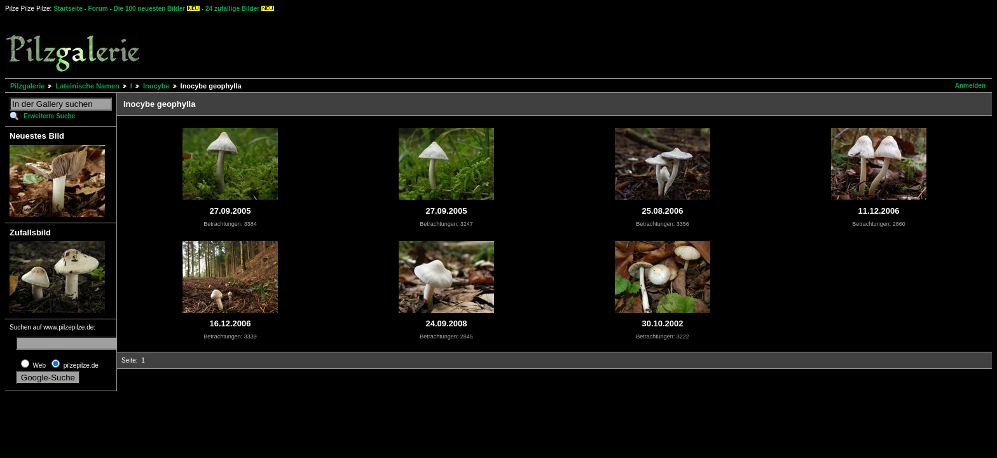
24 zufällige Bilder (232, 8)
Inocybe (156, 86)
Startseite (68, 8)
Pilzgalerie (27, 86)
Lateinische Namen (87, 86)
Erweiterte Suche (49, 116)
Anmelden (970, 85)
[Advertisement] (471, 44)
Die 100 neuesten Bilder (150, 8)
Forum (98, 8)
